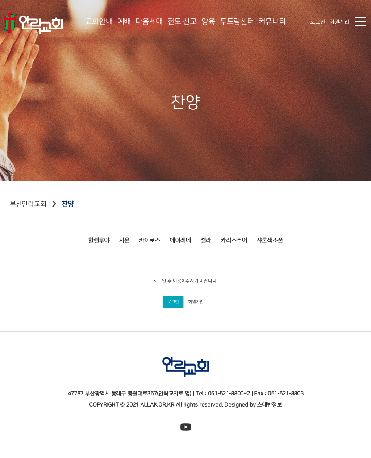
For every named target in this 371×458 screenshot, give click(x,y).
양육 (208, 21)
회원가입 (339, 22)
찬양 (68, 204)
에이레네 (180, 237)
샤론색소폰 (270, 237)
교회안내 (99, 21)
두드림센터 (237, 21)
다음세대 (149, 21)
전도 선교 (181, 21)
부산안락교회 (28, 204)
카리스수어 (233, 237)
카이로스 (149, 237)
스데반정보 (269, 404)
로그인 (317, 22)
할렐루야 (98, 237)
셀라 (205, 237)
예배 (124, 21)
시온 (124, 237)
